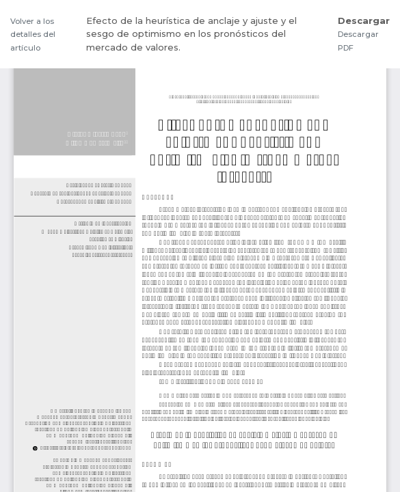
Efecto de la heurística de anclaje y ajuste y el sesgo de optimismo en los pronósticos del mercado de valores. (191, 34)
